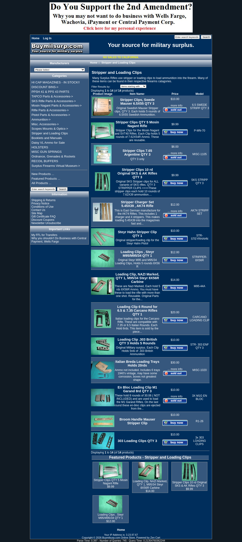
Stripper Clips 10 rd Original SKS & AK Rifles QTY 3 (137, 173)
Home (35, 38)
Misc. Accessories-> (45, 124)
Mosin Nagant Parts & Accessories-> (57, 105)
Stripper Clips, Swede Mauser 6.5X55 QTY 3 (137, 101)
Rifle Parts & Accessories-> (50, 110)
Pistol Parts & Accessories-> (51, 115)
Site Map (36, 213)
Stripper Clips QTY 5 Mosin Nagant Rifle (137, 124)
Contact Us (38, 210)
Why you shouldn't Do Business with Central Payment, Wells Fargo (58, 240)
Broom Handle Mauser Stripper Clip (137, 421)
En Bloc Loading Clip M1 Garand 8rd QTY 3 (137, 389)
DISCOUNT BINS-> (45, 87)
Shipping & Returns (43, 200)
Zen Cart (155, 537)
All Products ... (41, 183)
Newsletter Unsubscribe (46, 223)
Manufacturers (59, 63)
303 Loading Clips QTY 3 (137, 441)
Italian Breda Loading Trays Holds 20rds (137, 363)
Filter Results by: (100, 86)
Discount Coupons (42, 219)
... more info (175, 105)
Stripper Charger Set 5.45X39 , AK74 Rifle (137, 204)
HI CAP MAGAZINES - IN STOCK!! (56, 82)
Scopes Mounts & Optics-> (50, 128)
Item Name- (137, 94)
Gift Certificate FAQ (43, 216)
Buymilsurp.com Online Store (118, 537)
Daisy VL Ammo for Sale (48, 142)
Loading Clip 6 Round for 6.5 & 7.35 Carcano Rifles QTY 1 (137, 310)
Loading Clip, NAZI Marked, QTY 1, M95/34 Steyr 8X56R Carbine (137, 278)
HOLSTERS (40, 147)
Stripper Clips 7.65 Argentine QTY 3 (137, 152)
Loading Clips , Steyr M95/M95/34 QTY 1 (137, 253)
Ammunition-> (41, 119)
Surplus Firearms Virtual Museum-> (56, 166)
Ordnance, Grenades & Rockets (53, 156)
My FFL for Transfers (44, 235)
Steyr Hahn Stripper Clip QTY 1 (137, 234)
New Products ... (43, 174)
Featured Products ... (46, 178)
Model (199, 94)
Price (175, 94)
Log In (47, 38)
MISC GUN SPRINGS (47, 151)
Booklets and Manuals (47, 138)
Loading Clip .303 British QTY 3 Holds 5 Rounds (137, 341)
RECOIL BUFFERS (45, 161)
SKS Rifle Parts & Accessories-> (54, 101)
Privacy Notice (40, 203)
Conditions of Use (42, 206)
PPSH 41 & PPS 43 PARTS (50, 91)
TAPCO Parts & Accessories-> (52, 96)
